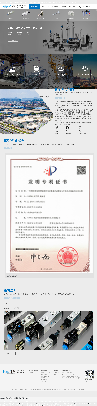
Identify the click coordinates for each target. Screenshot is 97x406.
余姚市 (16, 405)
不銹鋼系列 (44, 379)
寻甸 (58, 405)
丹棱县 (8, 405)
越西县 (77, 403)
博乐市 (12, 405)
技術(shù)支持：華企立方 (68, 389)
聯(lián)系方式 (66, 370)
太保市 (55, 403)
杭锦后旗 (29, 405)
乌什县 (5, 403)
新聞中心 (64, 6)
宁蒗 (34, 405)
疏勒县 (20, 405)
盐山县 (74, 405)
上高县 (91, 403)
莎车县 (26, 403)
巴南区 (34, 403)
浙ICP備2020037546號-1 (54, 389)
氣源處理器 (44, 374)
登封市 (39, 403)
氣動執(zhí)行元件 (46, 372)
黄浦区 (22, 403)
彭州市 (30, 403)
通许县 (40, 405)
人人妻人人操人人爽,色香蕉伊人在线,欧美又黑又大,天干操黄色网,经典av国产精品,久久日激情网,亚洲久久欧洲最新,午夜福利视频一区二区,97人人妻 (39, 2)
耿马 (1, 403)
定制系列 (43, 381)
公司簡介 (31, 372)
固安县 (13, 403)
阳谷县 (3, 405)
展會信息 (56, 374)
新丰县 (62, 405)
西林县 (47, 403)
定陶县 (66, 405)
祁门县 (51, 403)
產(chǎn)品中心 (55, 6)
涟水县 (72, 403)
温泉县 (17, 403)
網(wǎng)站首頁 (34, 6)
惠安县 (70, 405)
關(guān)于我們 (45, 6)
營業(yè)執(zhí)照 (80, 389)
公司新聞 (56, 372)
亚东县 (9, 403)
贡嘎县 (81, 403)
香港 (37, 405)
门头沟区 (49, 405)
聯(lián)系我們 (72, 6)
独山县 (45, 405)
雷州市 (64, 403)
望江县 (68, 403)
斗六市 (25, 405)
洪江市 (43, 403)
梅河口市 (86, 403)
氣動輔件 (43, 378)
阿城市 (54, 405)
